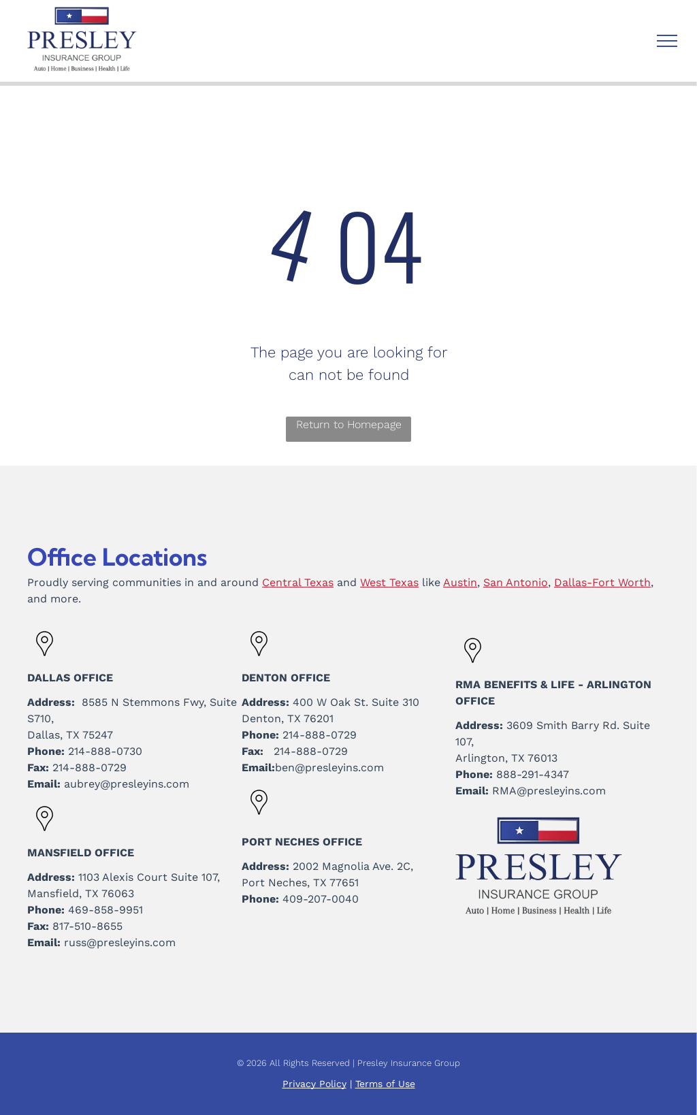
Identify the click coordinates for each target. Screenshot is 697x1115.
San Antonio (515, 582)
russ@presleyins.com (120, 942)
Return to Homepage (349, 424)
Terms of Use (385, 1083)
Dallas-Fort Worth (602, 582)
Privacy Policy (314, 1083)
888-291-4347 (532, 774)
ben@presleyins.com (329, 767)
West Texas (389, 582)
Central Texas (298, 582)
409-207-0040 (320, 898)
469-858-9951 (105, 909)
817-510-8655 (87, 926)
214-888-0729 (89, 767)
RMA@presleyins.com (549, 790)
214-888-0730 (105, 751)
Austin (460, 582)
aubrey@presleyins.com (126, 783)
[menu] (667, 41)
